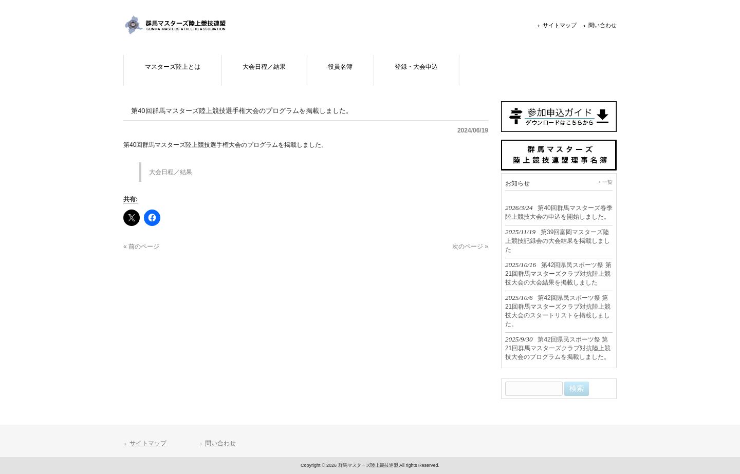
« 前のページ (141, 246)
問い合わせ (602, 25)
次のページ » (470, 246)
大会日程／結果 (170, 172)
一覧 (607, 182)
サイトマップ (560, 25)
